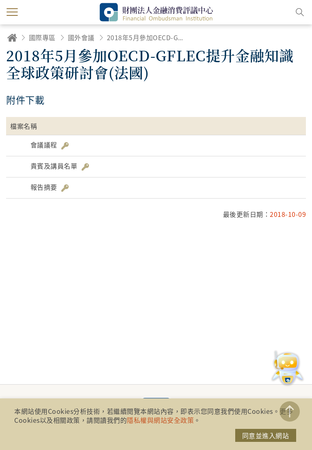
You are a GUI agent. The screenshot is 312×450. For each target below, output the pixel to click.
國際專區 (42, 37)
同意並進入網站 (265, 435)
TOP (290, 411)
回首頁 (12, 37)
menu (12, 12)
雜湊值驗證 (65, 146)
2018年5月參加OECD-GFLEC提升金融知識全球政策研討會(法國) (145, 37)
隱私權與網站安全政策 (160, 420)
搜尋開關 (300, 12)
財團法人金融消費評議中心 (156, 12)
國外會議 (81, 37)
